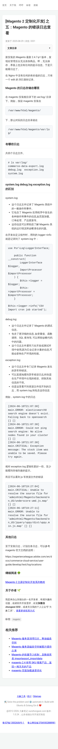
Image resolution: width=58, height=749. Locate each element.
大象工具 (21, 712)
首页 (4, 5)
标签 (28, 5)
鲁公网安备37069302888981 (41, 739)
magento (16, 635)
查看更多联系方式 (25, 626)
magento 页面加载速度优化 (27, 686)
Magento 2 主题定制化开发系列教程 (25, 598)
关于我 (13, 5)
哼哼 (21, 5)
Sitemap (37, 712)
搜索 (36, 5)
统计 (29, 712)
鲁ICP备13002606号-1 (13, 739)
